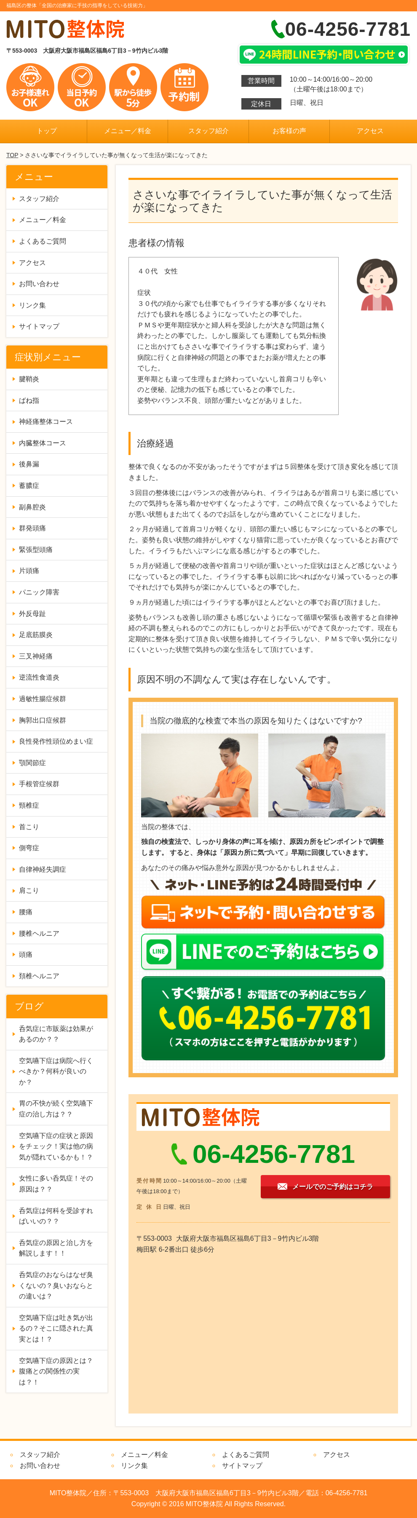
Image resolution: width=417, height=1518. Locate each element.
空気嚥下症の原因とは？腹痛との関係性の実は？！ (56, 1371)
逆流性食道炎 (39, 677)
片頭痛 (29, 570)
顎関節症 (32, 762)
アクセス (370, 130)
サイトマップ (39, 326)
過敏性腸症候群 (42, 698)
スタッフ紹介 (208, 130)
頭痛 (25, 954)
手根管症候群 (39, 783)
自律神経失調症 (42, 869)
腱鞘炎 (29, 379)
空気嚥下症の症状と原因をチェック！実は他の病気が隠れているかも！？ (56, 1146)
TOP (12, 155)
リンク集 (32, 305)
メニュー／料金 (127, 130)
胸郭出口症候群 (42, 720)
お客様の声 (289, 130)
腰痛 (25, 912)
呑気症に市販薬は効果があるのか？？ (56, 1034)
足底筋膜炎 (36, 634)
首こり (29, 826)
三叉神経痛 (36, 656)
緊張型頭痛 (36, 549)
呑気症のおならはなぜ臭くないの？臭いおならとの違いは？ (56, 1285)
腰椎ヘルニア (39, 933)
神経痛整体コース (46, 421)
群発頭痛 (32, 528)
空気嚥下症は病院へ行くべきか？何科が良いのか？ (56, 1071)
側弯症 (29, 847)
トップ (47, 130)
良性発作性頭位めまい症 (56, 741)
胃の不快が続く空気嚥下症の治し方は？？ (56, 1109)
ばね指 (29, 400)
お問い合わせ (39, 283)
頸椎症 (29, 805)
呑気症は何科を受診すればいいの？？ (56, 1216)
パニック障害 (39, 592)
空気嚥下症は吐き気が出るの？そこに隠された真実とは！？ (56, 1328)
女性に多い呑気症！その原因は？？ (56, 1184)
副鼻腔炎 (32, 507)
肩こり (29, 890)
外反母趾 (32, 613)
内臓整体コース (42, 443)
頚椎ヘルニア (39, 976)
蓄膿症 (29, 485)
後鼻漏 (29, 464)
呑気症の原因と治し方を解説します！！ (56, 1248)
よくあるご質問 (42, 241)
